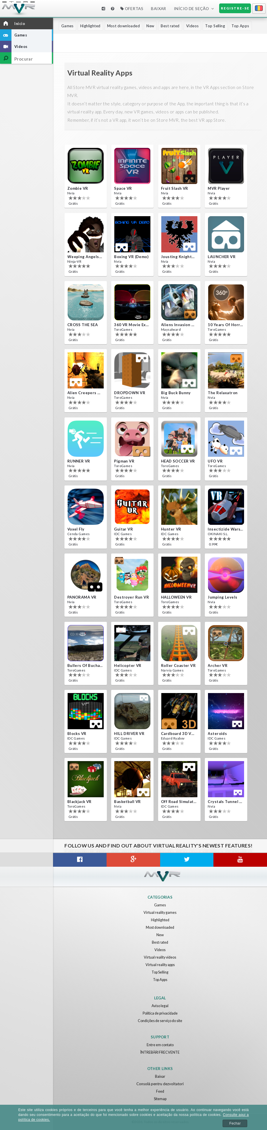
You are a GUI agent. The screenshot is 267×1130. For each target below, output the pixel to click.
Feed (160, 1091)
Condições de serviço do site (160, 1020)
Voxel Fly (76, 529)
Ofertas (132, 8)
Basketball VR (127, 801)
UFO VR (215, 461)
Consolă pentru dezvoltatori (160, 1083)
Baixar (158, 8)
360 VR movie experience (132, 324)
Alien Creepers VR (85, 392)
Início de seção (191, 8)
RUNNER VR (78, 461)
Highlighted (90, 26)
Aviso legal (160, 1005)
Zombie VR (77, 188)
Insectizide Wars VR (225, 529)
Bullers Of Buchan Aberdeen (85, 665)
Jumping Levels (222, 597)
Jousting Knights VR (179, 256)
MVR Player (219, 188)
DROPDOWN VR (129, 392)
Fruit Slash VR (174, 188)
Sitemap (160, 1098)
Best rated (170, 26)
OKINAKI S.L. (217, 533)
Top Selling (215, 26)
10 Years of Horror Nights (225, 324)
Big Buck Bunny (176, 392)
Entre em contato (160, 1044)
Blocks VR (77, 733)
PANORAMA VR (82, 597)
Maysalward (170, 329)
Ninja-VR (74, 261)
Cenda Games (78, 533)
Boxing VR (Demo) (131, 256)
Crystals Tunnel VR (225, 801)
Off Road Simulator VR (179, 801)
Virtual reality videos (160, 957)
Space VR (123, 188)
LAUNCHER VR (221, 256)
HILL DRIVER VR (129, 733)
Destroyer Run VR (131, 597)
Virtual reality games (160, 912)
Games (67, 26)
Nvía (70, 193)
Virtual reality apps (160, 964)
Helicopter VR (128, 665)
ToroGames (123, 329)
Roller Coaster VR (178, 665)
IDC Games (123, 533)
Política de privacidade (160, 1013)
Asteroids (217, 733)
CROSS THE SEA (82, 324)
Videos (192, 26)
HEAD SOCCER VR (178, 461)
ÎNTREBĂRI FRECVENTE (160, 1052)
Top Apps (240, 26)
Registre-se (235, 8)
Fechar (235, 1123)
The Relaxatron (222, 392)
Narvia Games (172, 670)
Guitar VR (123, 529)
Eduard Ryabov (173, 738)
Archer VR (217, 665)
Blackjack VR (79, 801)
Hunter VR (171, 529)
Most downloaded (123, 26)
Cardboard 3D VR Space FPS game (179, 733)
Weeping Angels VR (85, 256)
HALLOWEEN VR (176, 597)
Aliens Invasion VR (179, 324)
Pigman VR (124, 461)
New (150, 26)
